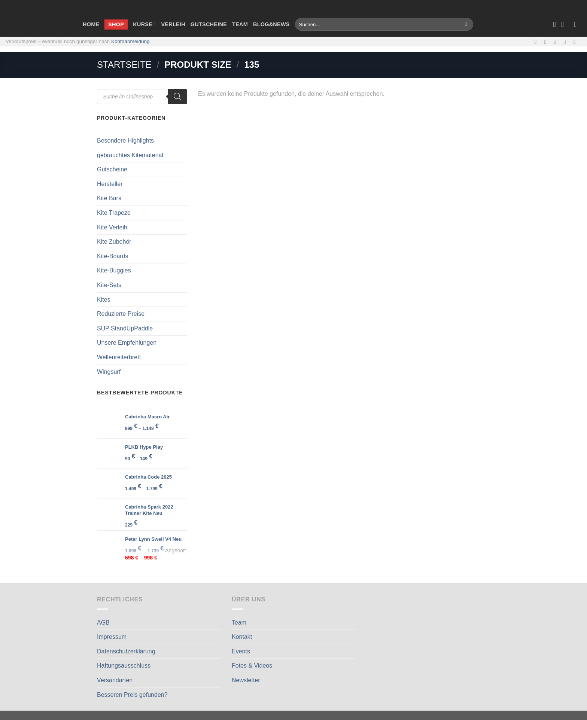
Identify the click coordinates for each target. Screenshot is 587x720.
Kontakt (242, 637)
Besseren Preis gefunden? (132, 695)
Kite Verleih (112, 227)
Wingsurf (109, 372)
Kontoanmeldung (130, 41)
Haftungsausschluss (123, 665)
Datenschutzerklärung (126, 651)
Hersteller (109, 184)
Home (91, 24)
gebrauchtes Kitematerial (130, 155)
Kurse (144, 24)
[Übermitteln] (466, 24)
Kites (103, 299)
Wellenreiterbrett (119, 357)
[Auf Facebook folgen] (537, 41)
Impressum (112, 637)
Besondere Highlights (125, 140)
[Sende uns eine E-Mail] (557, 41)
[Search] (177, 96)
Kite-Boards (112, 256)
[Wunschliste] (554, 24)
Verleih (173, 24)
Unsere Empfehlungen (126, 342)
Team (240, 24)
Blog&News (271, 24)
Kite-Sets (109, 285)
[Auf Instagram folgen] (547, 41)
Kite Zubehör (114, 241)
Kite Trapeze (114, 213)
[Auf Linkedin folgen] (577, 41)
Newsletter (246, 680)
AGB (103, 622)
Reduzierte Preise (121, 314)
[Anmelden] (577, 24)
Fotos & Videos (252, 665)
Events (241, 651)
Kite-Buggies (114, 270)
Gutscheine (209, 24)
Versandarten (115, 680)
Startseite (124, 65)
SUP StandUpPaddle (125, 328)
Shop (116, 24)
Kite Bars (109, 198)
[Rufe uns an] (567, 41)
